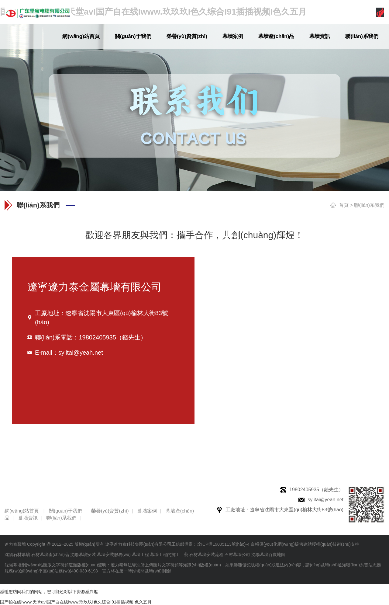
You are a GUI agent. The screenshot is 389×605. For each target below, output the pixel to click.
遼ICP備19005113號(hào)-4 (223, 544)
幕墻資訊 (319, 36)
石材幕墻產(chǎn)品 (50, 554)
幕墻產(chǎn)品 (276, 36)
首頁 (344, 205)
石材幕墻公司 (237, 554)
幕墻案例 (232, 36)
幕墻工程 (140, 554)
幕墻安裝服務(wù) (114, 554)
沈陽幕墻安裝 (83, 554)
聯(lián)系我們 (361, 36)
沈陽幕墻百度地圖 (268, 554)
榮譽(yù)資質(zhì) (187, 36)
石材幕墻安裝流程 (206, 554)
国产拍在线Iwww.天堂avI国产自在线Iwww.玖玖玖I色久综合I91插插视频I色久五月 (76, 602)
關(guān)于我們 (133, 36)
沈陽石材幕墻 (17, 554)
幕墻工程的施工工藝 (169, 554)
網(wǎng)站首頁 (80, 36)
